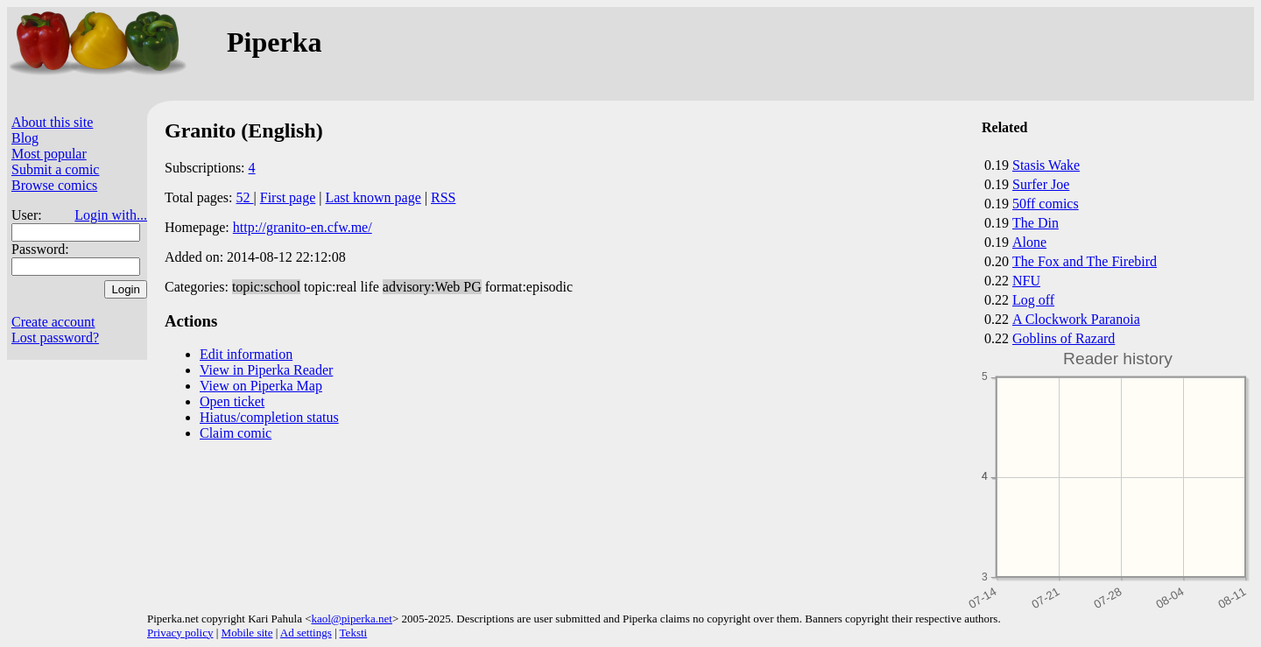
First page (288, 197)
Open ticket (232, 401)
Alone (1029, 242)
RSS (443, 197)
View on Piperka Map (261, 385)
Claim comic (235, 432)
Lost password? (55, 337)
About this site (52, 122)
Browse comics (54, 185)
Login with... (110, 214)
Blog (25, 137)
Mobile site (247, 632)
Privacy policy (180, 632)
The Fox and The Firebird (1084, 261)
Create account (53, 321)
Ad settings (306, 632)
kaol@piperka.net (351, 618)
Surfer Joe (1040, 184)
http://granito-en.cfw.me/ (302, 227)
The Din (1035, 222)
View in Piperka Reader (266, 369)
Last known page (372, 197)
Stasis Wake (1046, 165)
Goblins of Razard (1063, 338)
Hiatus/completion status (269, 417)
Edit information (246, 354)
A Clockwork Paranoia (1076, 319)
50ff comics (1045, 203)
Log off (1033, 299)
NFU (1026, 280)
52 (245, 197)
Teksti (354, 632)
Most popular (49, 153)
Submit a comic (55, 169)
